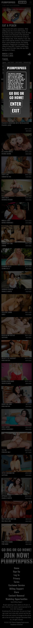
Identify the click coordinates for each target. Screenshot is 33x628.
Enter (15, 103)
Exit (15, 110)
